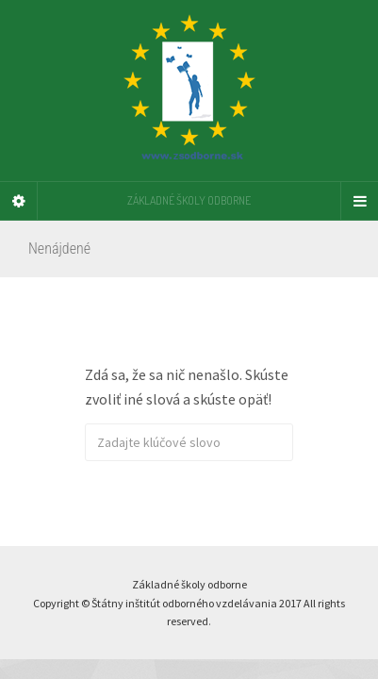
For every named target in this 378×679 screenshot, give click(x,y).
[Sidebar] (19, 201)
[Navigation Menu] (359, 201)
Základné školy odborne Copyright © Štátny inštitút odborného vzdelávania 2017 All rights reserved (189, 602)
